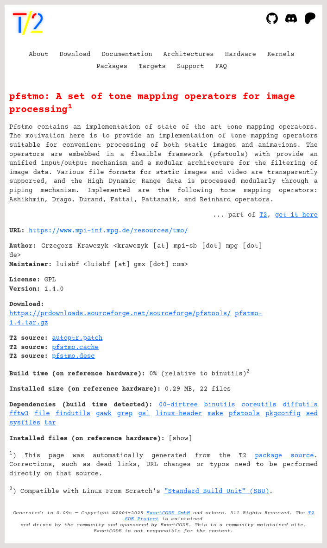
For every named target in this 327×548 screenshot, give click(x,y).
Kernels (281, 54)
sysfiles (24, 423)
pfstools (244, 413)
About (38, 54)
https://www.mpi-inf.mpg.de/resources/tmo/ (108, 231)
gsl (144, 413)
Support (190, 66)
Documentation (126, 54)
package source (284, 456)
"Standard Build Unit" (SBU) (216, 491)
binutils (219, 405)
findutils (73, 413)
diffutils (300, 405)
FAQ (221, 66)
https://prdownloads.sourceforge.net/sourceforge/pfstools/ (120, 314)
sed (312, 413)
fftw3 (19, 413)
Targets (152, 66)
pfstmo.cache (75, 347)
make (215, 413)
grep (125, 413)
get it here (296, 215)
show (181, 438)
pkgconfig (283, 413)
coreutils (259, 405)
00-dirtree (178, 405)
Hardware (240, 54)
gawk (104, 413)
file (42, 413)
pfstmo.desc (73, 356)
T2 (263, 215)
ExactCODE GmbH (168, 513)
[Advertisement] (290, 286)
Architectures (189, 54)
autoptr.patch (77, 338)
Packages (111, 66)
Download (74, 54)
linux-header (179, 413)
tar (50, 423)
